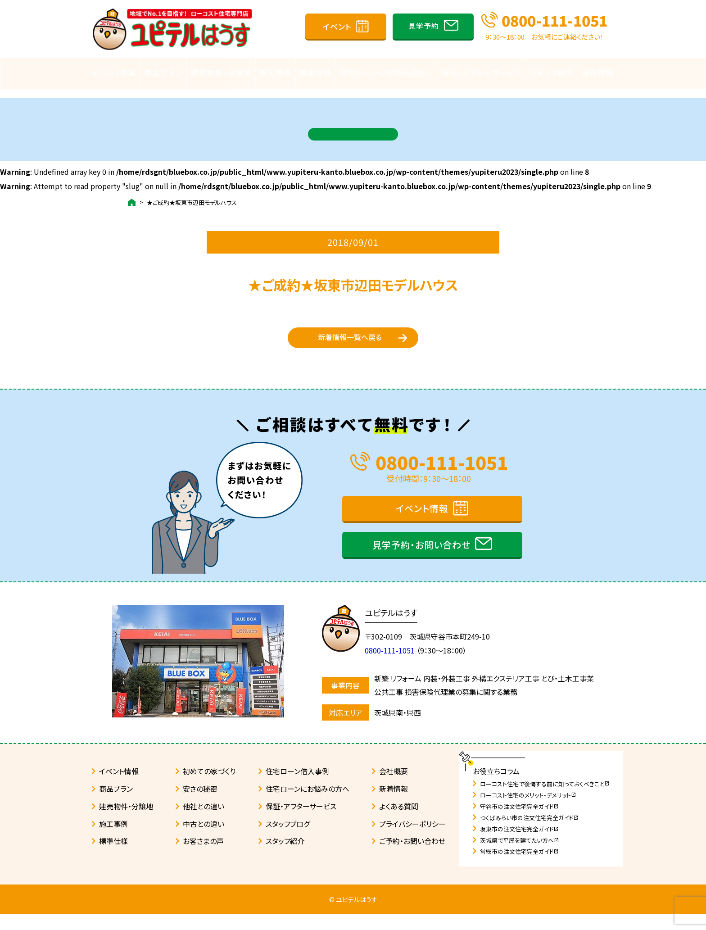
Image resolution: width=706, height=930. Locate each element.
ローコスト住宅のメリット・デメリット (528, 811)
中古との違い (203, 839)
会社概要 (393, 786)
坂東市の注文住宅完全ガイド (519, 844)
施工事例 (275, 72)
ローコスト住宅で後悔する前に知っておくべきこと (545, 799)
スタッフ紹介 (552, 72)
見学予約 (423, 25)
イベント (337, 26)
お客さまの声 (203, 856)
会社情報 (598, 72)
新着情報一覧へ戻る (350, 342)
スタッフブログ (288, 839)
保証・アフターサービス (482, 72)
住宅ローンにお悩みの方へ (386, 72)
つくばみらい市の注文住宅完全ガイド (529, 833)
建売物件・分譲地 (221, 72)
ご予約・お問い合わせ (412, 856)
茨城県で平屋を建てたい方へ (519, 856)
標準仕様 (315, 72)
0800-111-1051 (554, 20)
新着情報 (393, 804)
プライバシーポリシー (412, 839)
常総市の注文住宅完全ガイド (519, 867)
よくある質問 (398, 822)
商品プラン (164, 72)
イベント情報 (114, 72)
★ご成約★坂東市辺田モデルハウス (192, 194)
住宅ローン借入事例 (297, 786)
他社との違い (203, 822)
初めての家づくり (209, 786)
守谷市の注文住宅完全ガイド (519, 822)
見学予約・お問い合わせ (421, 560)
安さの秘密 (200, 804)
